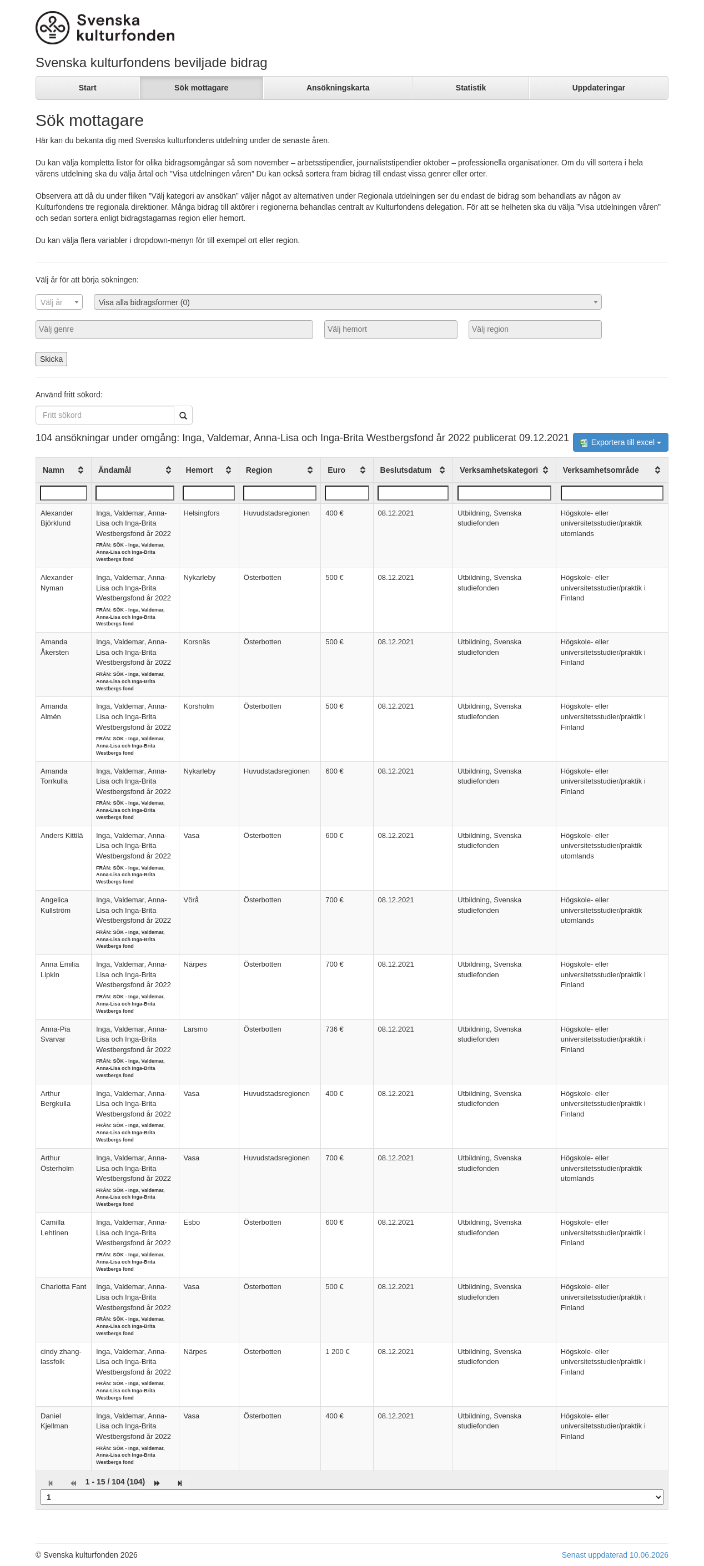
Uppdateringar (599, 87)
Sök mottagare (201, 87)
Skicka (51, 359)
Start (88, 87)
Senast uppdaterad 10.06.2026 (615, 1554)
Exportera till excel (620, 442)
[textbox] (59, 302)
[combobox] (59, 302)
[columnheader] (64, 470)
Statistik (471, 87)
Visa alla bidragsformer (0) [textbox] (144, 302)
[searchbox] (174, 329)
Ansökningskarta (338, 87)
